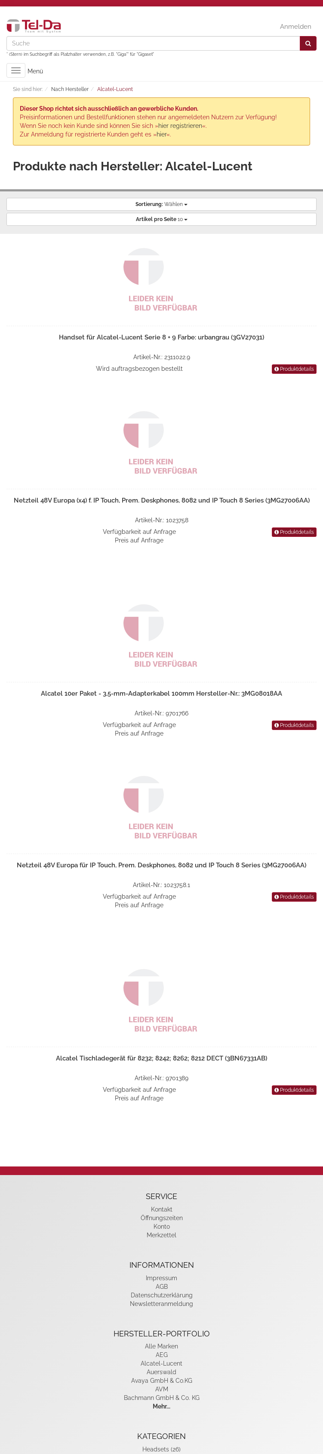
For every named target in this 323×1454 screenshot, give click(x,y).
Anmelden (295, 26)
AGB (162, 1286)
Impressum (161, 1278)
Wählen (161, 204)
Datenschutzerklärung (162, 1295)
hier (161, 134)
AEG (162, 1354)
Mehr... (161, 1406)
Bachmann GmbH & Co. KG (162, 1397)
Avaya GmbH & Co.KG (161, 1380)
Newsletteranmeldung (161, 1303)
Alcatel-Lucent (161, 1363)
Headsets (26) (161, 1449)
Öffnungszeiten (162, 1218)
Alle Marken (161, 1346)
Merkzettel (161, 1235)
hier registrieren (180, 125)
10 (162, 219)
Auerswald (161, 1372)
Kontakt (161, 1209)
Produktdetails (294, 369)
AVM (161, 1389)
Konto (162, 1226)
